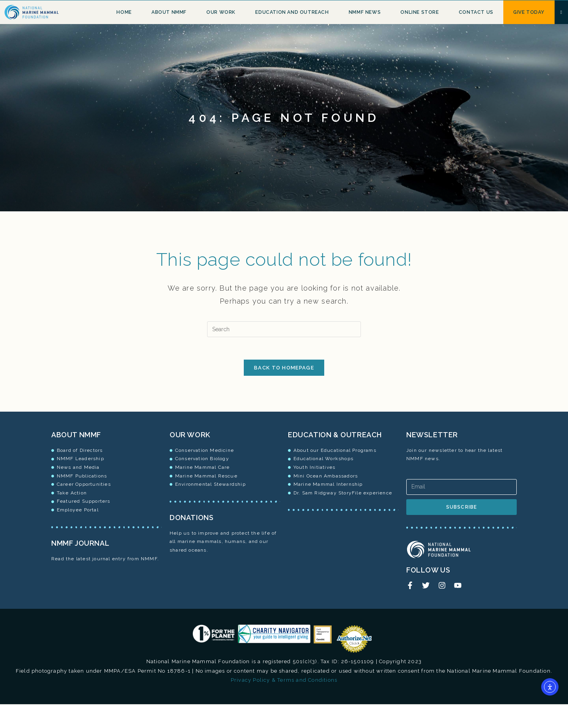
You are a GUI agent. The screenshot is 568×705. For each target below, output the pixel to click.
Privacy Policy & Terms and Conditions (284, 680)
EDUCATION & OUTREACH (335, 436)
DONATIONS (191, 519)
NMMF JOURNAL (80, 545)
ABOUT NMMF (76, 436)
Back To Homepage (284, 369)
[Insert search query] (284, 329)
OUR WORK (190, 436)
